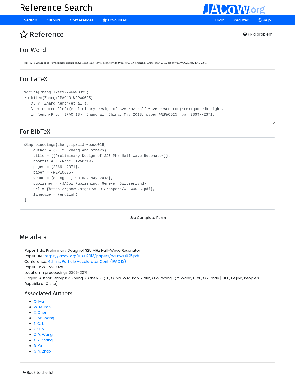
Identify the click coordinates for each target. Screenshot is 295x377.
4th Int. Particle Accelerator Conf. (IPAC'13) (87, 261)
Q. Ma (39, 301)
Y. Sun (39, 329)
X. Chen (40, 312)
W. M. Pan (42, 307)
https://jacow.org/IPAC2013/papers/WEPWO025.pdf (91, 256)
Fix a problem (257, 34)
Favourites (115, 20)
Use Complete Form (147, 217)
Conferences (82, 20)
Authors (53, 20)
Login (219, 20)
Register (241, 20)
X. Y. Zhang (43, 340)
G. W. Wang (44, 318)
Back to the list (38, 372)
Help (264, 20)
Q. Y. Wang (43, 334)
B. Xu (38, 345)
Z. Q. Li (39, 323)
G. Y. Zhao (42, 351)
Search (30, 20)
